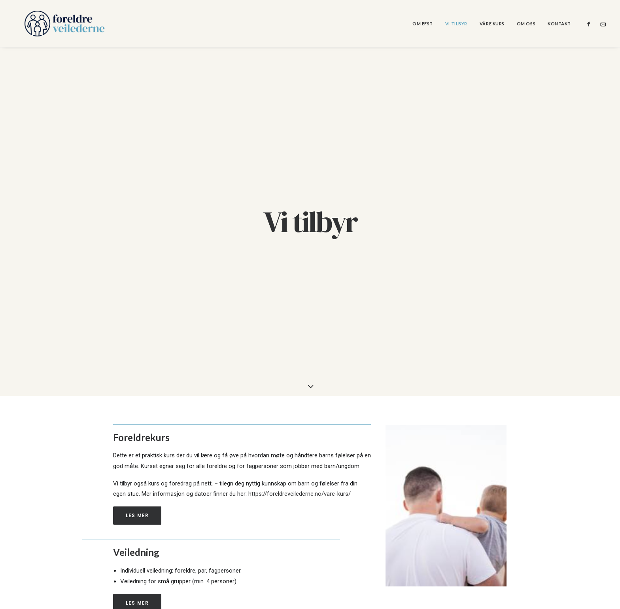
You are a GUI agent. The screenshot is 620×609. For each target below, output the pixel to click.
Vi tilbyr (456, 23)
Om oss (526, 23)
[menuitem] (423, 23)
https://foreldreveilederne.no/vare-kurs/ (299, 449)
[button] (590, 23)
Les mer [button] (137, 471)
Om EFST (422, 23)
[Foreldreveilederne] (53, 23)
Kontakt (559, 23)
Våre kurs (492, 23)
